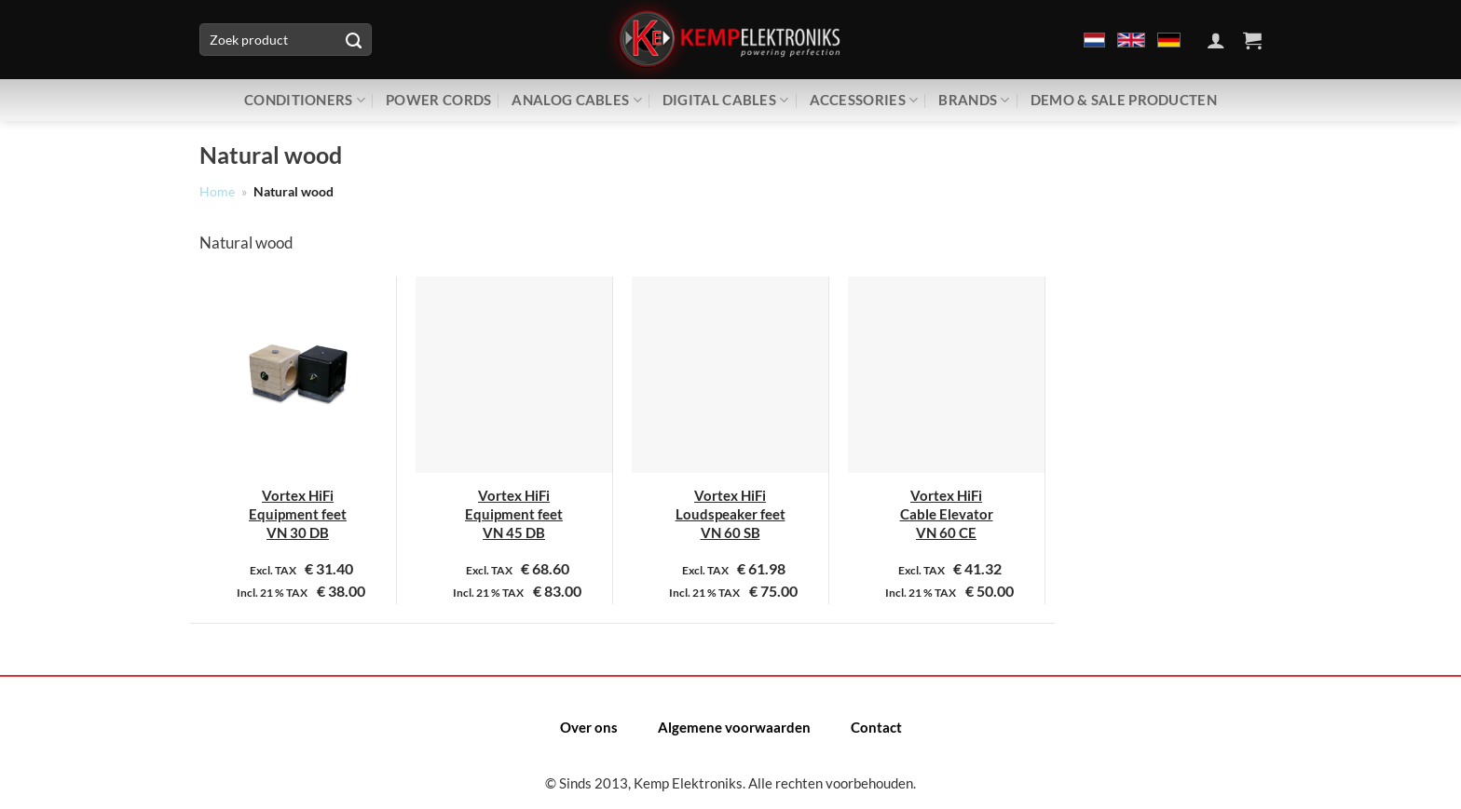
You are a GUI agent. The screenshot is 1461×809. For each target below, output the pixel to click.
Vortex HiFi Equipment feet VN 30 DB (298, 514)
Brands (973, 100)
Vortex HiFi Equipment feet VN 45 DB (514, 514)
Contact (876, 727)
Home (217, 191)
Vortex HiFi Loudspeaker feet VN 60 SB (730, 514)
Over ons (589, 727)
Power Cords (438, 99)
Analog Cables (576, 100)
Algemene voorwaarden (734, 727)
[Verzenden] (353, 40)
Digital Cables (725, 100)
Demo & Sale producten (1124, 99)
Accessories (864, 100)
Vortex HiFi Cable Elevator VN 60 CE (946, 514)
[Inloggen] (1216, 40)
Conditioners (304, 100)
